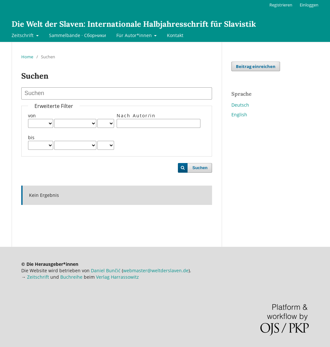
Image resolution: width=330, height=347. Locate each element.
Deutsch (240, 105)
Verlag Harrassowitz (117, 277)
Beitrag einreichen (256, 66)
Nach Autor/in (136, 115)
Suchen (200, 167)
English (239, 114)
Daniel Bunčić (106, 270)
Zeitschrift (23, 35)
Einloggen (309, 5)
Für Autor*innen (134, 35)
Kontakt (175, 35)
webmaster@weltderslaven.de (156, 270)
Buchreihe (71, 277)
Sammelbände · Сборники (77, 35)
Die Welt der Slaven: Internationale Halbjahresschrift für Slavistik (134, 24)
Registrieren (280, 5)
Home (27, 57)
